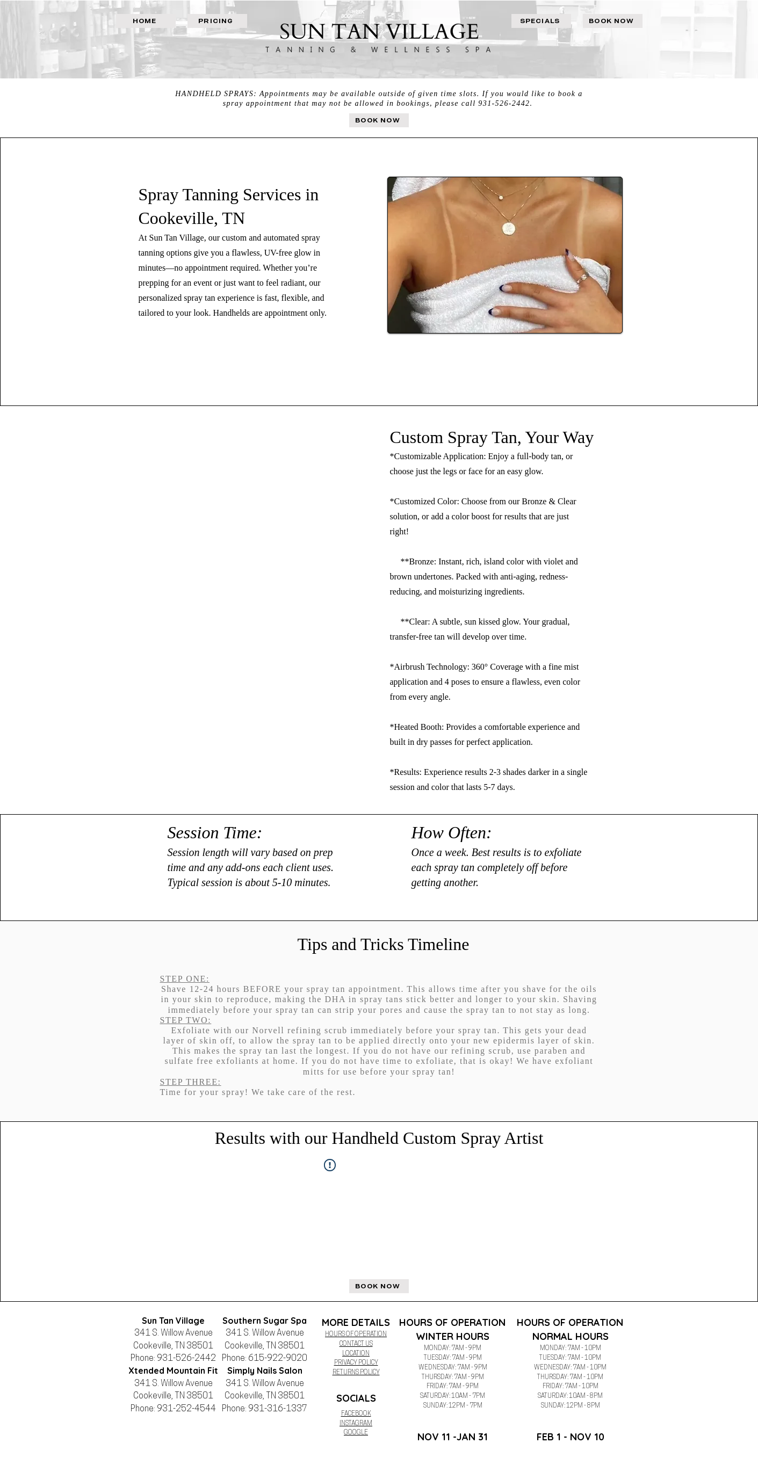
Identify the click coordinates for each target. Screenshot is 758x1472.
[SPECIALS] (541, 21)
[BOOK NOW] (613, 21)
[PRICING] (217, 21)
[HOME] (146, 21)
